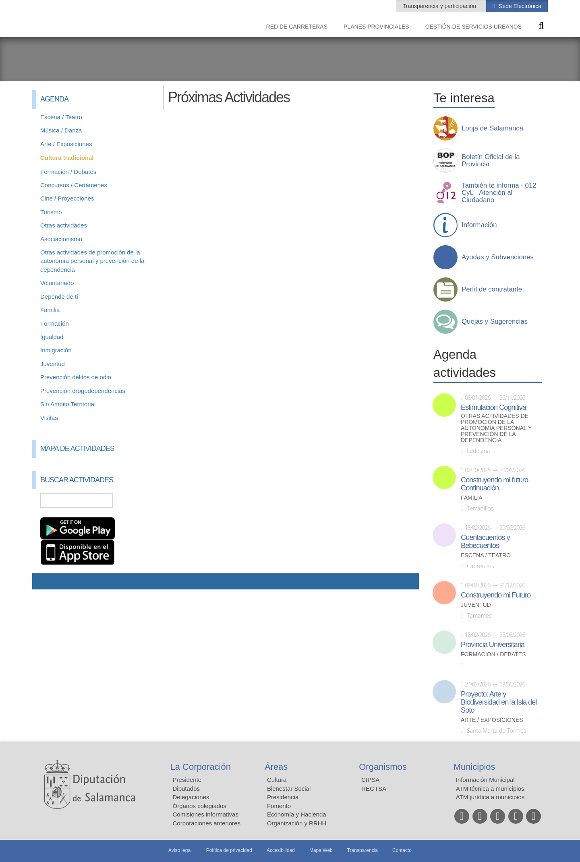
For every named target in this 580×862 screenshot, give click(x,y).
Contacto (402, 850)
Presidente (187, 779)
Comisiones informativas (205, 814)
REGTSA (373, 788)
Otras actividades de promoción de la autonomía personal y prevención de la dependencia (92, 261)
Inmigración (56, 350)
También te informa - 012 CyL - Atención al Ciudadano (499, 193)
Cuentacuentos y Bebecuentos (485, 541)
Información (479, 225)
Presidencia (282, 797)
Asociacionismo (61, 239)
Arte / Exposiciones (66, 144)
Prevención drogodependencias (82, 390)
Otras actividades (63, 225)
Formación (54, 323)
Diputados (186, 788)
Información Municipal (485, 779)
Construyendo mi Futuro (495, 595)
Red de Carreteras (296, 26)
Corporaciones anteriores (206, 823)
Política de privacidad (229, 850)
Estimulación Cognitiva (493, 407)
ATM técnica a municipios (490, 788)
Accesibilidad (281, 850)
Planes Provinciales (376, 26)
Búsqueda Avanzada (143, 500)
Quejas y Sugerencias (495, 321)
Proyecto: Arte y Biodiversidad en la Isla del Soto (498, 702)
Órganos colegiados (199, 805)
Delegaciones (191, 797)
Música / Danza (61, 130)
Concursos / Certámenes (73, 185)
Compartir (42, 581)
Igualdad (52, 336)
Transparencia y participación (440, 6)
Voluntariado (57, 282)
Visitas (49, 417)
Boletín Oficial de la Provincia (491, 160)
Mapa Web (321, 850)
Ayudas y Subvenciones (498, 257)
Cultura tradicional (67, 157)
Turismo (51, 212)
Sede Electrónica (519, 6)
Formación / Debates (68, 171)
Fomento (279, 805)
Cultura (276, 779)
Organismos (383, 767)
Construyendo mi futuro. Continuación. (495, 484)
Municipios (474, 767)
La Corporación (200, 767)
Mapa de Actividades (77, 448)
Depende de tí (59, 296)
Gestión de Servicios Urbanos (473, 26)
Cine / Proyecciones (67, 198)
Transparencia (362, 850)
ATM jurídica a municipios (490, 797)
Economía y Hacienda (296, 814)
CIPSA (370, 779)
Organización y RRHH (297, 823)
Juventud (52, 363)
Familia (50, 309)
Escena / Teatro (61, 117)
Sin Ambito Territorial (67, 404)
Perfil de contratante (492, 289)
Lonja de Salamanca (492, 128)
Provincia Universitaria (492, 645)
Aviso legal (180, 850)
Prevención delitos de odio (75, 377)
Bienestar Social (289, 788)
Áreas (276, 767)
